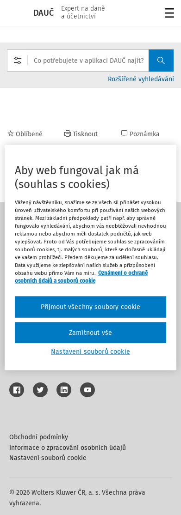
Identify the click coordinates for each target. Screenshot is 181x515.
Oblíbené (25, 134)
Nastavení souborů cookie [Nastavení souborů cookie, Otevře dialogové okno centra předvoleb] (90, 352)
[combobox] (90, 60)
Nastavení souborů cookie (48, 458)
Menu (168, 14)
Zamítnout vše (90, 332)
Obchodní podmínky (38, 437)
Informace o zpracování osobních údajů (67, 448)
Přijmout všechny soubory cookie (91, 307)
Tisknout (81, 134)
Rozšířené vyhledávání (141, 79)
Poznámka (140, 134)
